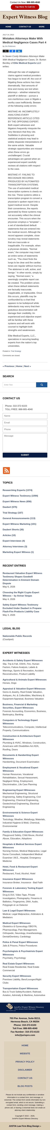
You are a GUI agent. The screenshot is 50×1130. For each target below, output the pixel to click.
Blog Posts (25, 1086)
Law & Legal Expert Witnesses (19, 910)
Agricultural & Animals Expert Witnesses (25, 679)
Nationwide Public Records (17, 636)
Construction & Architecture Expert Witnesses (22, 738)
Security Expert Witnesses (17, 976)
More (42, 27)
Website (25, 1053)
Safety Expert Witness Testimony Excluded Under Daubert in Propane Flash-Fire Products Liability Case (22, 608)
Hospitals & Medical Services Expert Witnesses (22, 846)
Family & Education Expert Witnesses (23, 831)
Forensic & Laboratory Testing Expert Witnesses (23, 890)
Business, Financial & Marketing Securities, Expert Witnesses (20, 706)
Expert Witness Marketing (19, 524)
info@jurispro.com (25, 1035)
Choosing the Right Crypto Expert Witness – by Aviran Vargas (21, 594)
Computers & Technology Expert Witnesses (20, 722)
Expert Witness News (17, 501)
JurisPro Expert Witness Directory (25, 1119)
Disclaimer (25, 1070)
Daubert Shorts (13, 529)
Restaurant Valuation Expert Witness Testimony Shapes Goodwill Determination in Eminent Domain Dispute (22, 578)
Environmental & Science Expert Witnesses (20, 814)
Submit (25, 455)
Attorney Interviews (15, 546)
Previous (8, 366)
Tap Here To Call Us (25, 7)
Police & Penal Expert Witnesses (20, 942)
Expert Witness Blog (25, 17)
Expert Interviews (14, 541)
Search (41, 384)
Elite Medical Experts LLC (27, 63)
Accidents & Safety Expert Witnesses (23, 660)
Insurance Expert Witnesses (18, 879)
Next (27, 366)
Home (8, 27)
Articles (9, 535)
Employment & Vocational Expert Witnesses (20, 769)
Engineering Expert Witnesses (19, 790)
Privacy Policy (24, 1062)
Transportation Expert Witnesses (20, 988)
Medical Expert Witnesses (17, 923)
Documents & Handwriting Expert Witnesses (21, 757)
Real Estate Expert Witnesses (18, 963)
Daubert (10, 507)
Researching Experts (17, 490)
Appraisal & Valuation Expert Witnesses (24, 688)
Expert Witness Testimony (20, 496)
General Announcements (19, 518)
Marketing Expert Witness (18, 552)
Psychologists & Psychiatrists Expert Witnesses (23, 953)
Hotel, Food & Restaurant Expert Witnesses (20, 868)
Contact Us (25, 27)
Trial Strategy (16, 351)
